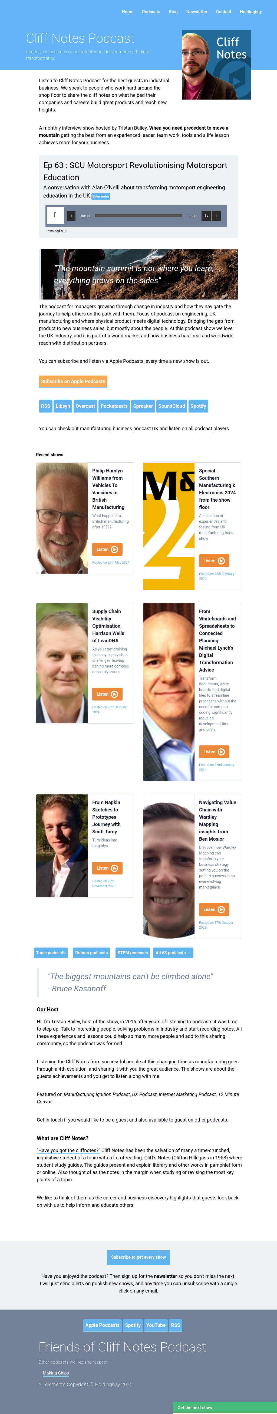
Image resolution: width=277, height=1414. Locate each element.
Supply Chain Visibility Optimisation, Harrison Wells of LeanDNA (108, 626)
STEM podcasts (133, 952)
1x (207, 216)
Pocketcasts (114, 406)
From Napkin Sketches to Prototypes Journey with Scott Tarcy (106, 817)
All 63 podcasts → (173, 952)
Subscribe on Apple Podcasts (73, 381)
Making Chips (56, 1373)
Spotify (198, 406)
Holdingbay (251, 11)
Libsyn (63, 406)
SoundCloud (172, 406)
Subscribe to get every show (138, 1257)
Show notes (101, 196)
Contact (223, 11)
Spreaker (143, 406)
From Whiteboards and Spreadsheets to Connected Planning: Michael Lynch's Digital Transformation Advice (217, 641)
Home (127, 11)
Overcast (85, 406)
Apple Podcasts (102, 1325)
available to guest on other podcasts (188, 1120)
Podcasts (151, 11)
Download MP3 (56, 231)
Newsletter (196, 11)
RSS (45, 406)
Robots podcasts (91, 952)
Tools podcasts (50, 952)
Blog (173, 11)
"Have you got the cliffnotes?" (68, 1150)
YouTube (156, 1325)
